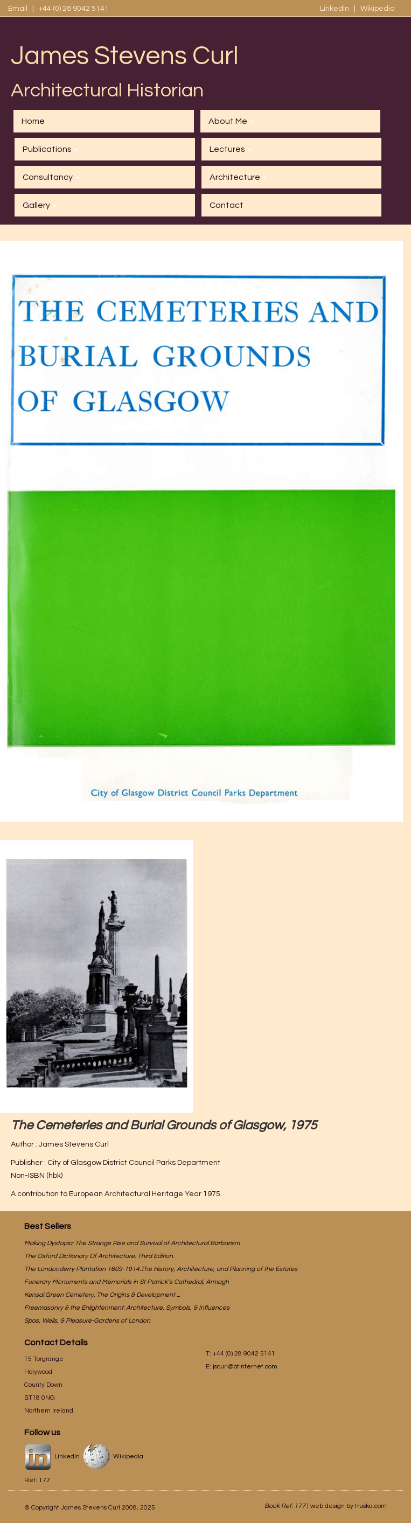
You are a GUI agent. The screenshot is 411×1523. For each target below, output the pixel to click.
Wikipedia (377, 8)
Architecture (238, 177)
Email (17, 8)
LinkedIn (335, 8)
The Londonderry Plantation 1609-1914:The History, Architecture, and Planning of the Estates (160, 1269)
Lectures (231, 149)
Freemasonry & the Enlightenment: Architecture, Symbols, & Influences (126, 1307)
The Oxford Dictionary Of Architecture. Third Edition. (99, 1256)
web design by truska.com (348, 1506)
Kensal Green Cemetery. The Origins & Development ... (102, 1294)
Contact (226, 205)
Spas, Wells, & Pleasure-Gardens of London (87, 1320)
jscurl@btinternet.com (245, 1366)
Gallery (40, 205)
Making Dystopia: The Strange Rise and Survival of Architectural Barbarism (132, 1243)
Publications (51, 149)
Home (33, 121)
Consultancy (51, 177)
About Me (231, 121)
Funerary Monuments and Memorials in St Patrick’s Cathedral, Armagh (126, 1282)
